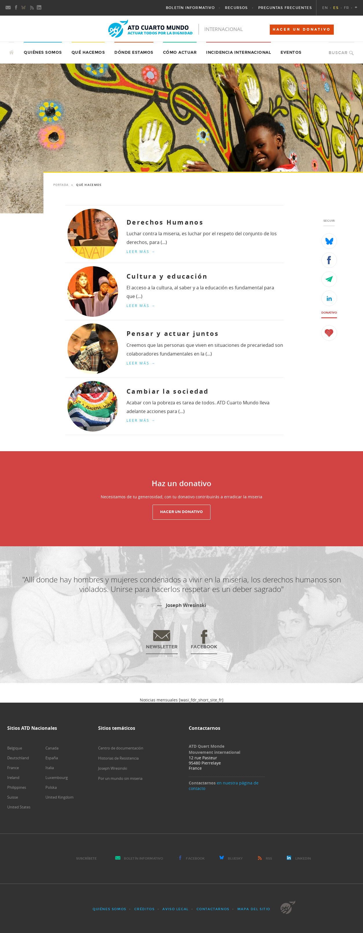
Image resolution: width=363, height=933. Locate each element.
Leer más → (141, 251)
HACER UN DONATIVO (302, 29)
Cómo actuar (180, 52)
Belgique (14, 748)
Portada (61, 185)
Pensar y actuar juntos (172, 333)
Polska (51, 787)
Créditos (144, 909)
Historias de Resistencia (118, 758)
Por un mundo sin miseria (120, 778)
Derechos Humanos (165, 222)
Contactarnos (213, 909)
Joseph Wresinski (112, 768)
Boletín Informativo (143, 858)
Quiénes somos (109, 909)
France (13, 767)
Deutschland (18, 757)
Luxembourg (56, 777)
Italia (49, 767)
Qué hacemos (88, 52)
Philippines (16, 787)
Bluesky (235, 858)
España (51, 757)
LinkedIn (303, 858)
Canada (51, 748)
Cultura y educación (167, 276)
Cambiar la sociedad (167, 391)
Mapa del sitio (253, 909)
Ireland (13, 777)
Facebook (195, 858)
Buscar (338, 52)
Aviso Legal (175, 909)
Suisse (12, 797)
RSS (269, 858)
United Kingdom (59, 797)
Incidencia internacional (238, 52)
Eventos (291, 52)
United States (18, 807)
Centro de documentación (120, 748)
